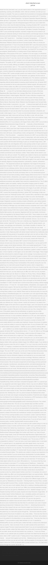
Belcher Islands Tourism (19, 553)
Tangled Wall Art (16, 551)
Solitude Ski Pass (6, 551)
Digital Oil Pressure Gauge (34, 553)
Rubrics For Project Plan (28, 551)
